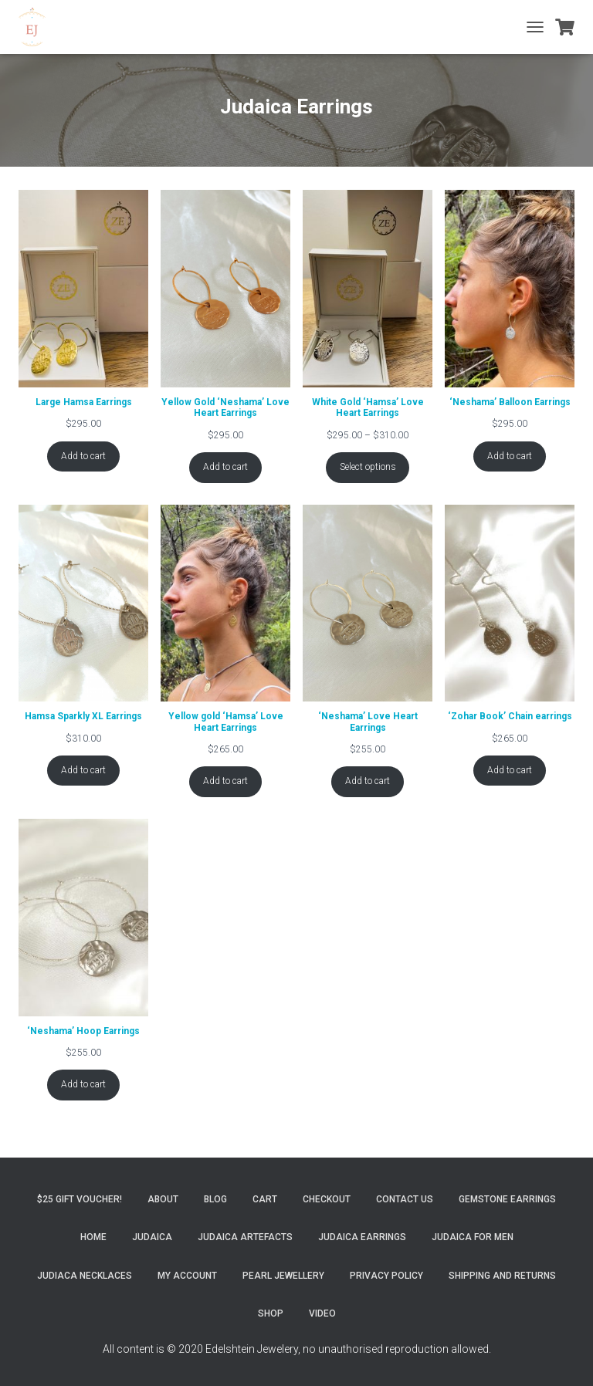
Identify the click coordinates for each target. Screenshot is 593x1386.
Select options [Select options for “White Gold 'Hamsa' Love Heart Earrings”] (368, 466)
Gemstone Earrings (507, 1199)
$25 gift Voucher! (79, 1199)
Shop (270, 1313)
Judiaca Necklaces (84, 1275)
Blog (215, 1199)
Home (93, 1237)
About (162, 1199)
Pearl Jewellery (283, 1275)
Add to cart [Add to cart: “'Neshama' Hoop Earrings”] (83, 1084)
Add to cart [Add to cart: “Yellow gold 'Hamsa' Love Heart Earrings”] (225, 781)
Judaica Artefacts (245, 1237)
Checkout (327, 1199)
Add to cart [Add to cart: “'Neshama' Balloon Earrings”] (509, 456)
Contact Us (404, 1199)
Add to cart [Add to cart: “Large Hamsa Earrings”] (83, 456)
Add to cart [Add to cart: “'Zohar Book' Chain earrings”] (509, 770)
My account (187, 1275)
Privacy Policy (386, 1275)
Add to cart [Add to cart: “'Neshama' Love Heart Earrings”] (367, 781)
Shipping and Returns (502, 1275)
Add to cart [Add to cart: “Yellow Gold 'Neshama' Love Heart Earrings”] (225, 466)
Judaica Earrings (362, 1237)
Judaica (152, 1237)
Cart (264, 1199)
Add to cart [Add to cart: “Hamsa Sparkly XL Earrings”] (83, 770)
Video (322, 1313)
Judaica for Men (472, 1237)
